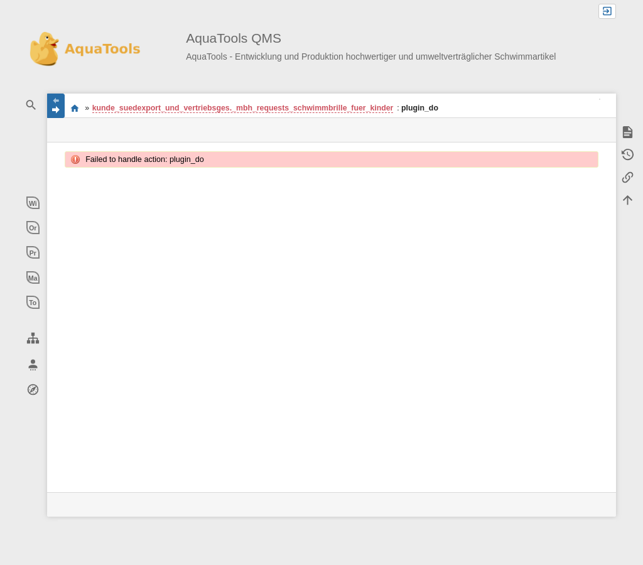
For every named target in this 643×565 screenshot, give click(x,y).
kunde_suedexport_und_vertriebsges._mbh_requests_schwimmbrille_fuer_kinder (243, 108)
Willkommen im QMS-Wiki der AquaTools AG (74, 108)
